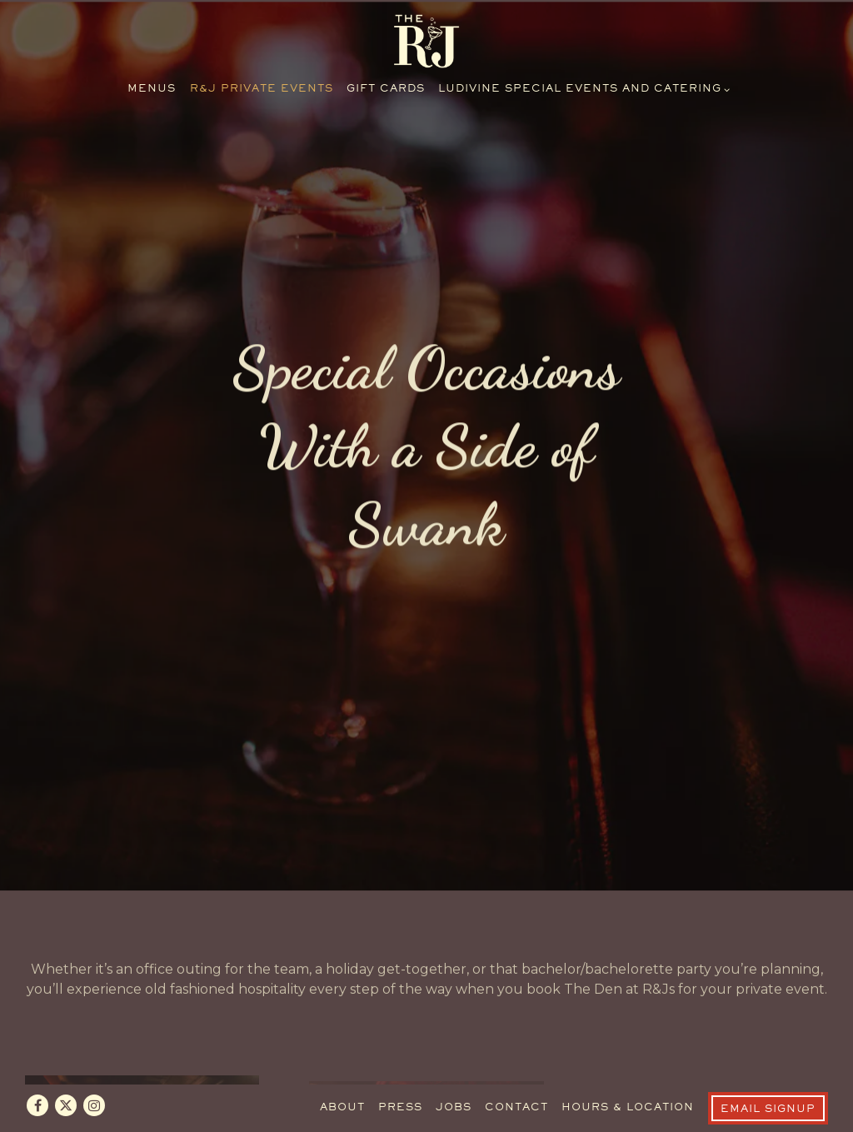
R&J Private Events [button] (261, 90)
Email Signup (768, 1073)
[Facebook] (37, 1068)
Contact (516, 1071)
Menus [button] (151, 90)
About (342, 1071)
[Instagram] (94, 1068)
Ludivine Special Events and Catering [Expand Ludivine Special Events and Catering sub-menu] (581, 87)
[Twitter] (66, 1068)
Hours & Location (627, 1071)
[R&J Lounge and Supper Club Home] (426, 40)
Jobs (453, 1071)
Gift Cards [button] (386, 90)
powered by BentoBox (426, 1112)
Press (400, 1071)
